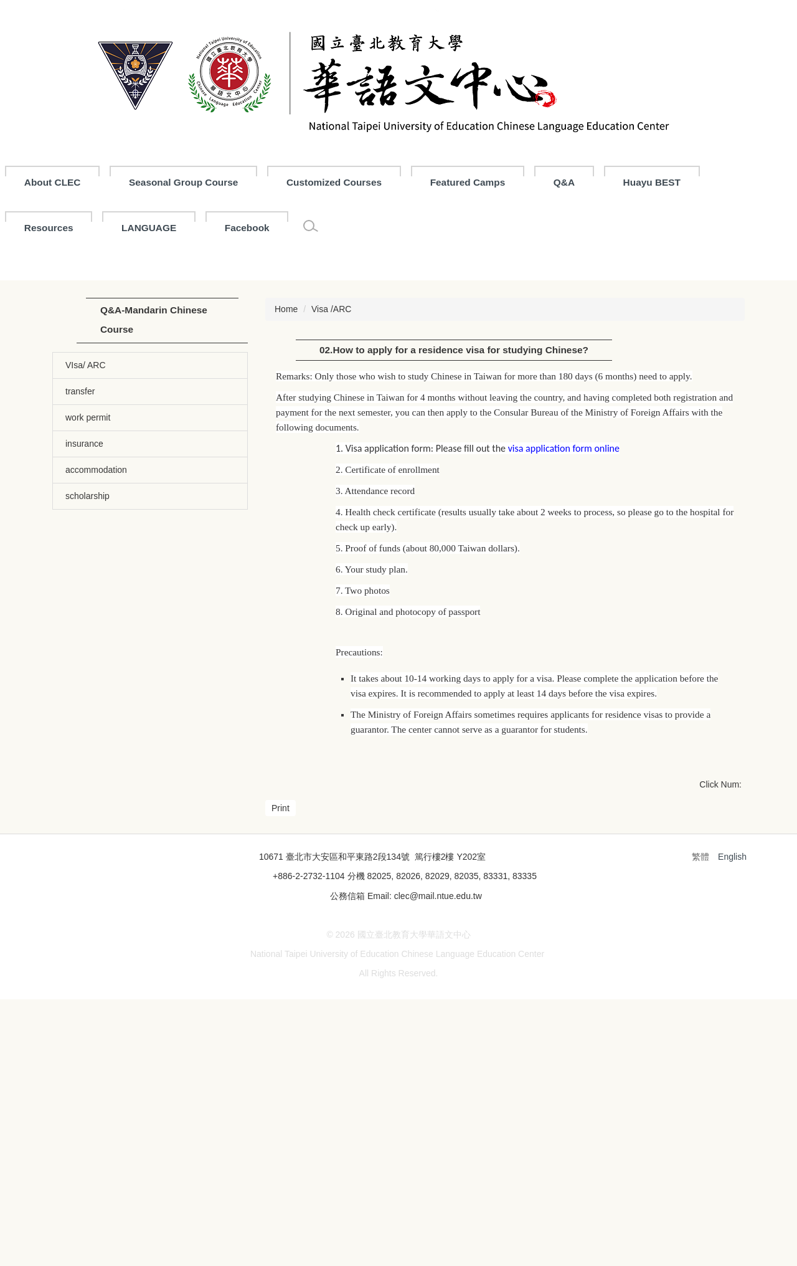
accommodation (96, 647)
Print (280, 985)
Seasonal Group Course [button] (241, 182)
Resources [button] (48, 227)
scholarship (87, 673)
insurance (84, 621)
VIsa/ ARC (85, 542)
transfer (80, 568)
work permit (87, 594)
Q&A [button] (622, 182)
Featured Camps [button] (526, 182)
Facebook (247, 227)
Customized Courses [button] (392, 182)
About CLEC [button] (110, 182)
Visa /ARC (331, 486)
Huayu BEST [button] (709, 182)
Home (286, 486)
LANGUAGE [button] (148, 227)
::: (29, 182)
